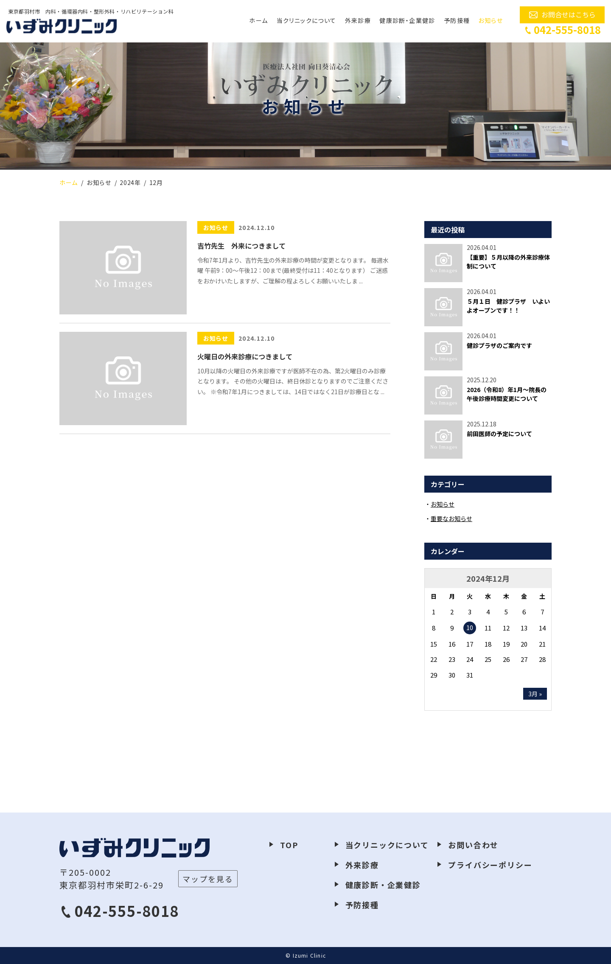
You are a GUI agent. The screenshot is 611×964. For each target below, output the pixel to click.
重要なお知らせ (451, 518)
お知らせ (490, 20)
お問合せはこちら (568, 14)
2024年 (130, 182)
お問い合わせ (473, 844)
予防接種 (457, 20)
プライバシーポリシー (490, 864)
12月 (156, 182)
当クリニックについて (306, 20)
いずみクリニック (61, 26)
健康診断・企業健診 (407, 20)
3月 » (535, 693)
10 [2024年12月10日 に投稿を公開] (469, 627)
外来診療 (358, 20)
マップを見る (207, 878)
